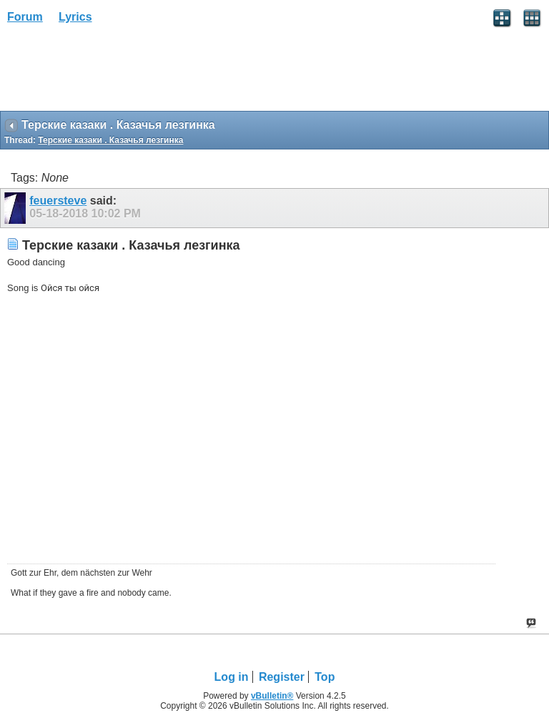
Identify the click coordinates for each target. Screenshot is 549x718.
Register (282, 677)
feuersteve (57, 201)
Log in (231, 677)
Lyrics (75, 17)
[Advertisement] (114, 72)
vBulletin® (272, 696)
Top (325, 677)
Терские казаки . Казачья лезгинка (110, 140)
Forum (25, 17)
